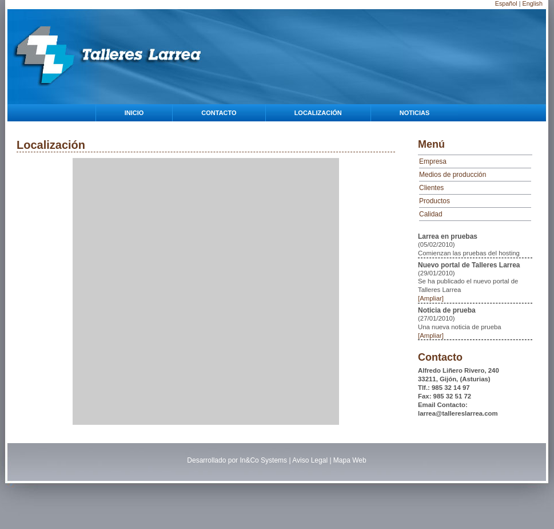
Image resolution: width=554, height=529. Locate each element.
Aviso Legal (310, 460)
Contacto (218, 112)
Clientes (431, 188)
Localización (318, 112)
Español (506, 3)
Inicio (134, 112)
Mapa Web (349, 460)
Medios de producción (452, 175)
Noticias (415, 112)
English (533, 3)
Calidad (431, 214)
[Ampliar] (431, 298)
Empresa (433, 161)
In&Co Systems (263, 460)
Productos (434, 201)
